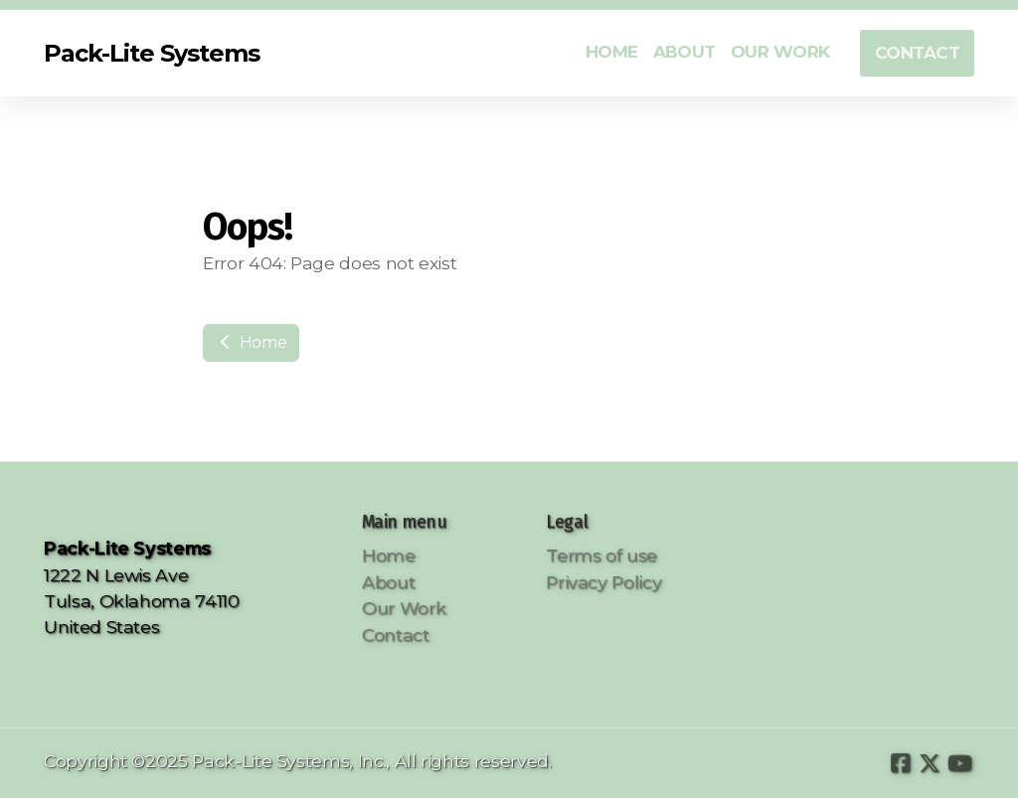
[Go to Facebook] (900, 763)
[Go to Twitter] (929, 763)
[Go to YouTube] (959, 763)
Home (251, 342)
